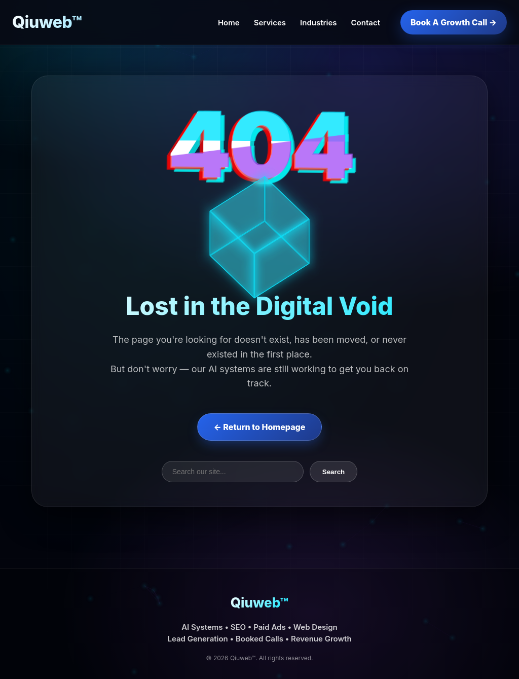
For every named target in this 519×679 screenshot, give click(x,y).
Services (270, 22)
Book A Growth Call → (454, 22)
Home (229, 22)
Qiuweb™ (47, 22)
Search (333, 472)
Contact (365, 22)
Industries (318, 22)
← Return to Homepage (260, 427)
